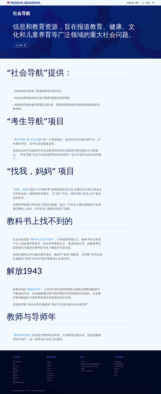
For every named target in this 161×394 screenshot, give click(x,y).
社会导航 (49, 378)
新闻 (14, 373)
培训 (115, 375)
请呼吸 (82, 368)
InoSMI (49, 368)
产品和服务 (119, 357)
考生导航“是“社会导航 (28, 139)
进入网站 (19, 45)
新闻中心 (117, 368)
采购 (14, 380)
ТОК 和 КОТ (50, 375)
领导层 (15, 368)
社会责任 (15, 366)
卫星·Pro (83, 362)
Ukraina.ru (50, 371)
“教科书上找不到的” (41, 239)
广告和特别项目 (119, 366)
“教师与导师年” (22, 335)
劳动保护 (15, 378)
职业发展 (15, 371)
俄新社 (49, 362)
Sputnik (49, 364)
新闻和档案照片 (119, 364)
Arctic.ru (50, 380)
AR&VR (116, 371)
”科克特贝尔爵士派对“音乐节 (89, 366)
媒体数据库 (117, 362)
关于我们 (16, 357)
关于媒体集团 (17, 362)
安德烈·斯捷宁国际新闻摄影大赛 (90, 364)
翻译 (115, 373)
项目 (82, 357)
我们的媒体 (51, 357)
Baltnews (50, 373)
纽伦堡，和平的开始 (86, 371)
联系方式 (15, 375)
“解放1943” (34, 289)
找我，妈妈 (21, 189)
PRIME (49, 366)
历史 (14, 364)
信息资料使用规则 (18, 382)
